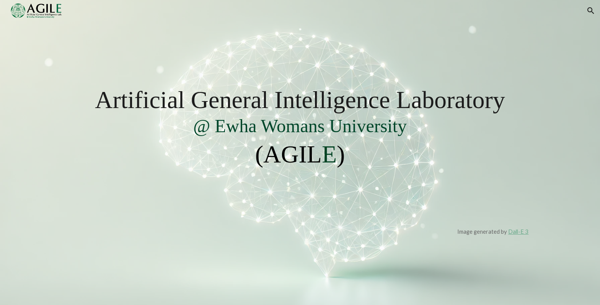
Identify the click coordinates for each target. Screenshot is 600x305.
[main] (300, 152)
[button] (591, 11)
